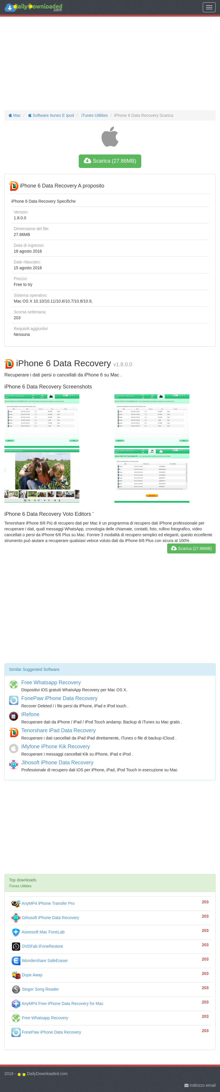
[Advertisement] (110, 63)
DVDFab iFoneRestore (37, 946)
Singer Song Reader (35, 989)
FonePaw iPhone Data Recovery (59, 698)
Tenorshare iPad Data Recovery (58, 730)
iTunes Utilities (94, 115)
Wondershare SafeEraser (39, 960)
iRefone (30, 714)
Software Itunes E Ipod (50, 115)
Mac (15, 115)
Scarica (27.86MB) (110, 161)
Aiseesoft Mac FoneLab (37, 932)
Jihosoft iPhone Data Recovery (57, 762)
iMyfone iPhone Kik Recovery (55, 746)
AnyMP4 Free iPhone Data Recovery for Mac (57, 1003)
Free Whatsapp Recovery (51, 682)
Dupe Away (26, 975)
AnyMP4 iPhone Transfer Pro (42, 903)
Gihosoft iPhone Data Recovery (45, 917)
